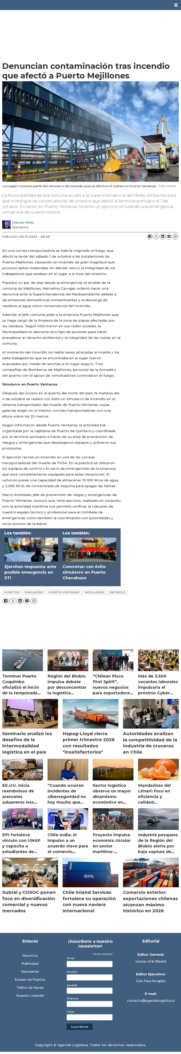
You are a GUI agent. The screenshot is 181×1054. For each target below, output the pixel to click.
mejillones (94, 592)
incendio (117, 592)
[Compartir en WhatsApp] (175, 237)
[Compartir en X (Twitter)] (156, 237)
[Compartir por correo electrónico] (169, 237)
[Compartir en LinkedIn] (163, 237)
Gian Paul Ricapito (151, 981)
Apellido (72, 985)
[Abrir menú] (176, 5)
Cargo (71, 1011)
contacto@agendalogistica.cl (151, 1001)
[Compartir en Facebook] (150, 237)
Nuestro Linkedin (30, 996)
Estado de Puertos (30, 980)
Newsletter (30, 972)
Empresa (73, 998)
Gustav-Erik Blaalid (150, 961)
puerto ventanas (64, 592)
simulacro (34, 592)
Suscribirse (79, 1027)
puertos (11, 592)
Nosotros (30, 956)
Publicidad (30, 964)
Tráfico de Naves (30, 988)
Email (71, 958)
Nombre (72, 971)
